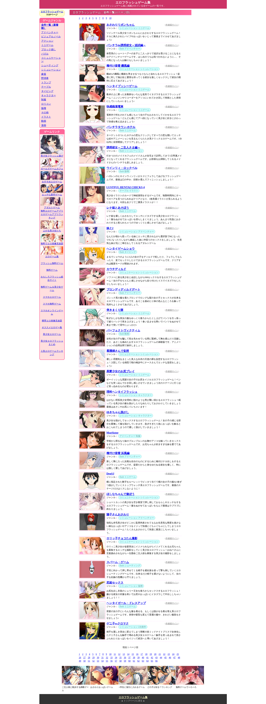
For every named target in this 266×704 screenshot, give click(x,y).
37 (129, 657)
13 (124, 654)
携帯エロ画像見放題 (52, 320)
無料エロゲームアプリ (52, 211)
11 (115, 654)
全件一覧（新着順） (49, 26)
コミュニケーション (51, 59)
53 (98, 661)
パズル (45, 53)
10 (110, 18)
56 (111, 661)
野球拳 (45, 78)
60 (129, 661)
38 (134, 657)
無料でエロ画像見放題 (51, 242)
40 (143, 657)
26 (80, 657)
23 (169, 654)
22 (164, 654)
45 (165, 657)
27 (84, 657)
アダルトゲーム (51, 206)
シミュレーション (51, 69)
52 (93, 661)
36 (125, 657)
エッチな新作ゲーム (51, 193)
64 (147, 661)
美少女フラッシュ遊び (51, 154)
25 (178, 654)
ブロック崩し (48, 49)
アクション (47, 40)
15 (133, 654)
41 (147, 657)
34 (116, 657)
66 (156, 661)
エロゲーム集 (51, 255)
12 (119, 654)
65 (152, 661)
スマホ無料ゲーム (52, 303)
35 (120, 657)
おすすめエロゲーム (51, 180)
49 (80, 661)
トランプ (46, 82)
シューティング (49, 65)
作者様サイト (172, 25)
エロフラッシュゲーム (52, 11)
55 (107, 661)
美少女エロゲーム (52, 334)
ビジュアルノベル (51, 36)
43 (156, 657)
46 (170, 657)
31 (102, 657)
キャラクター (48, 95)
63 (143, 661)
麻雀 (43, 74)
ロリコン (46, 103)
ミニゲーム (47, 45)
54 (102, 661)
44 (161, 657)
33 (111, 657)
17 (142, 654)
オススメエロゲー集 (52, 327)
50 (84, 661)
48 (179, 657)
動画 (43, 121)
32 (107, 657)
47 (174, 657)
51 (89, 661)
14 (128, 654)
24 (173, 654)
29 (93, 657)
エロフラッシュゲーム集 (133, 697)
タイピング (47, 91)
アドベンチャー (49, 32)
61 (134, 661)
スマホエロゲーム (52, 297)
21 (160, 654)
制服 (43, 99)
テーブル (46, 86)
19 (151, 654)
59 (125, 661)
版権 (43, 108)
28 (89, 657)
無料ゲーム (52, 270)
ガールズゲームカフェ (51, 167)
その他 (45, 112)
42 (152, 657)
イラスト (46, 116)
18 (146, 654)
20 (155, 654)
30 (98, 657)
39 (138, 657)
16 (137, 654)
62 (138, 661)
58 (120, 661)
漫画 (43, 125)
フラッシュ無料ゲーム (52, 263)
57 (116, 661)
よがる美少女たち (51, 229)
